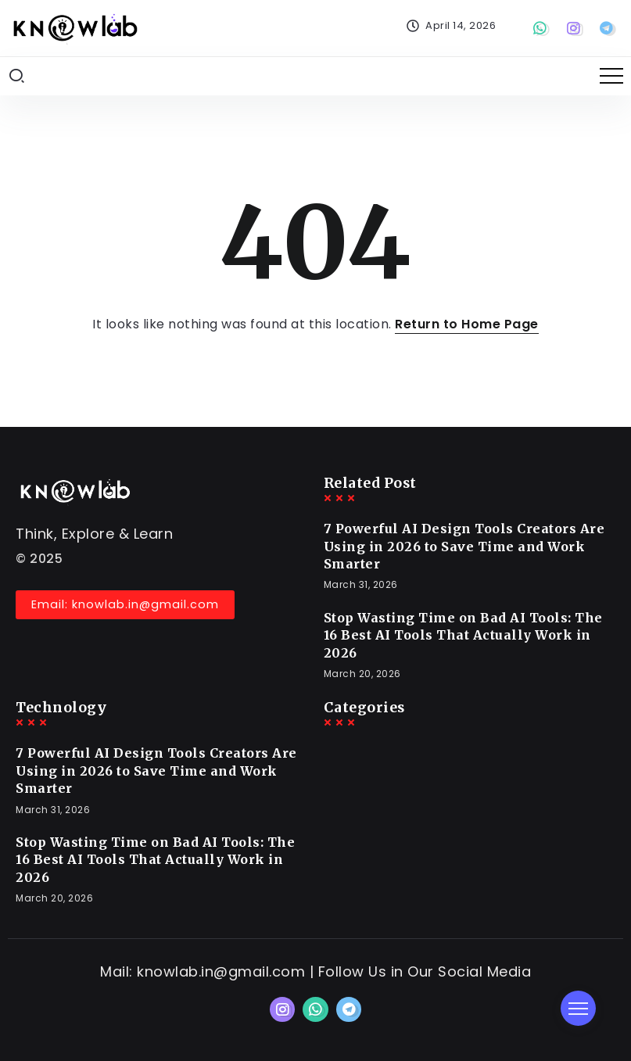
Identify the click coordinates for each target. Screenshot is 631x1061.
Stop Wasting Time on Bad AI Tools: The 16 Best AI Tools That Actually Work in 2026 (463, 635)
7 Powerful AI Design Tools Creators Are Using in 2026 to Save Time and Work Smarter (464, 546)
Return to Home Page (467, 324)
